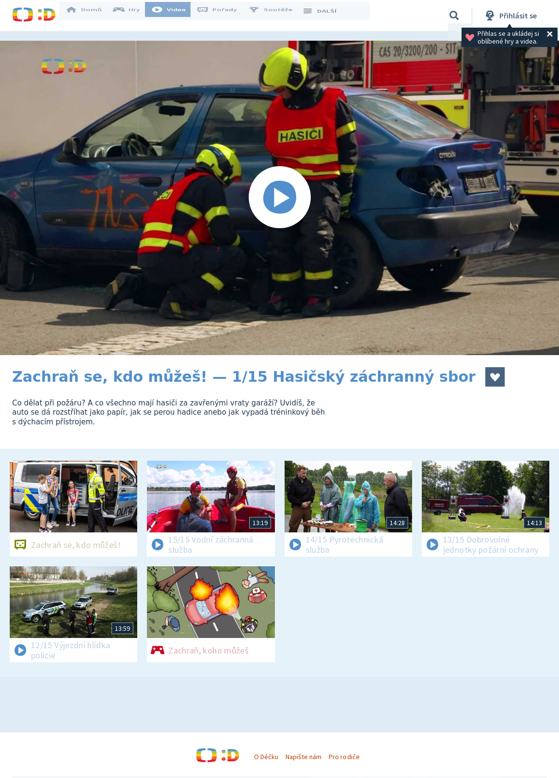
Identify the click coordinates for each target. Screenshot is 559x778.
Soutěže (277, 15)
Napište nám (303, 756)
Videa (175, 15)
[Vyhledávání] (454, 15)
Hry (133, 15)
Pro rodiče (344, 756)
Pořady (223, 15)
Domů (90, 15)
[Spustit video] (279, 198)
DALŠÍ (325, 15)
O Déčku (266, 756)
